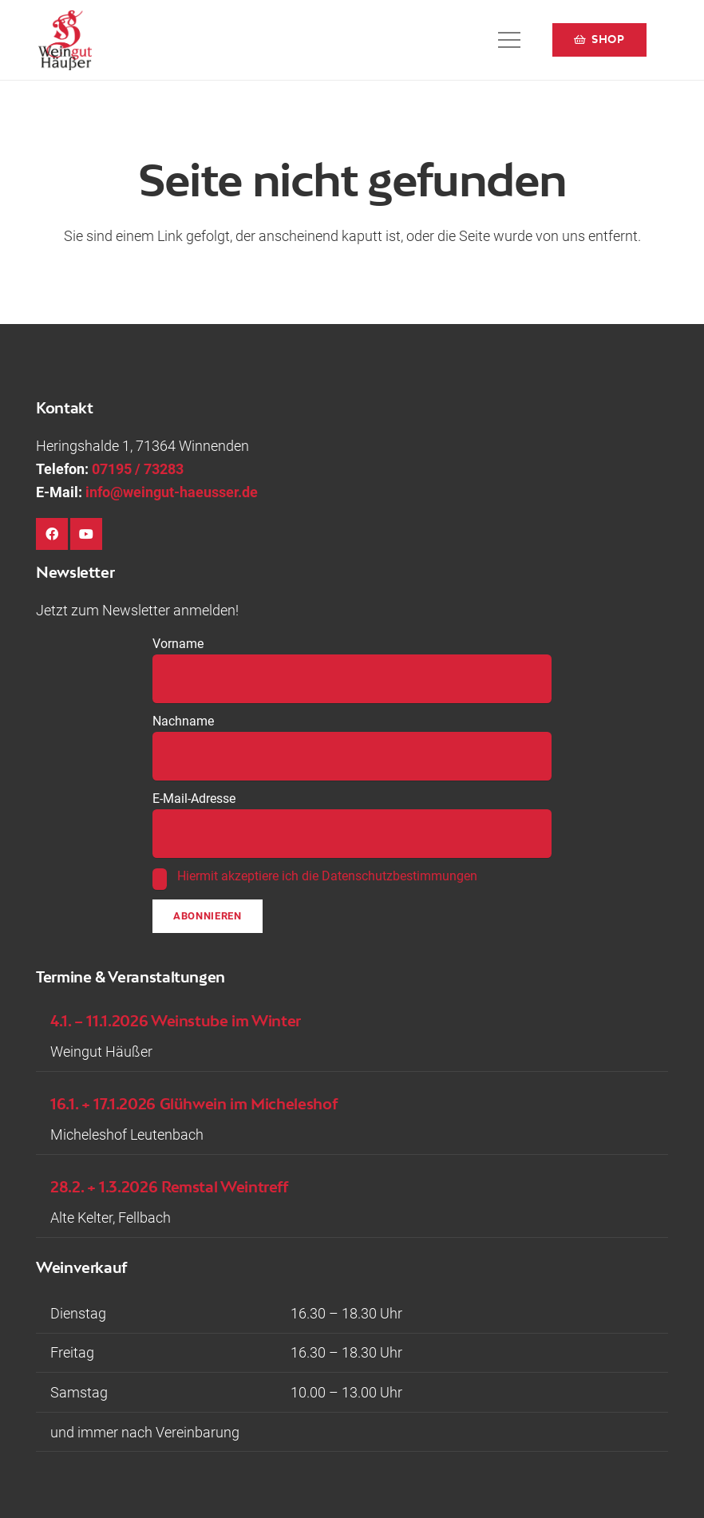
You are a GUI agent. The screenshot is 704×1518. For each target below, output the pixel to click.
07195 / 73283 (138, 469)
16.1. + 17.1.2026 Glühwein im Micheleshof (193, 1103)
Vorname (178, 643)
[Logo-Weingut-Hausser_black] (65, 40)
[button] (509, 40)
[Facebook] (52, 534)
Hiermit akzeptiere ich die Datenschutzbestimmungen (327, 876)
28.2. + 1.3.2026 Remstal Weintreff (169, 1186)
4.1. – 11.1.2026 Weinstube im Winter (175, 1020)
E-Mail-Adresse (193, 798)
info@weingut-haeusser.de (171, 492)
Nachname (183, 721)
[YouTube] (86, 534)
